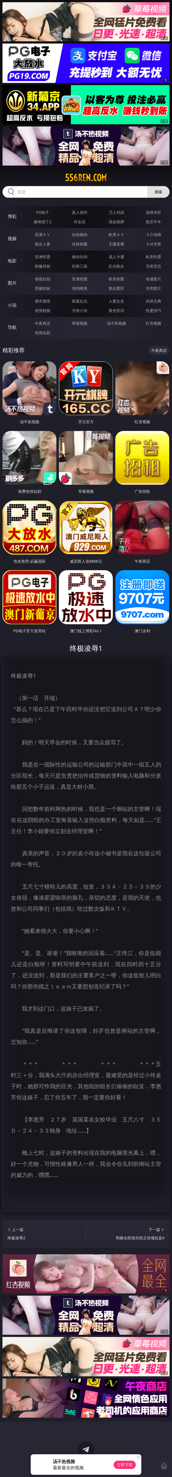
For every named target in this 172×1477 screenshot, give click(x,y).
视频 (12, 238)
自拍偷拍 (79, 234)
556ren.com (86, 177)
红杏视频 (153, 323)
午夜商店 (42, 323)
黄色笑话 (116, 310)
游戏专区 (153, 212)
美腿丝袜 (42, 288)
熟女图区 (116, 288)
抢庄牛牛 (153, 221)
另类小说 (79, 310)
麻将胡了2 (42, 221)
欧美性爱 (153, 256)
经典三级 (79, 266)
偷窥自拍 (42, 278)
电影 (12, 261)
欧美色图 (116, 278)
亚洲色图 (79, 278)
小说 (12, 305)
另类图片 (153, 288)
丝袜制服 (79, 244)
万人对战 (116, 212)
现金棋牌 (116, 221)
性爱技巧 (153, 310)
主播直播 (116, 244)
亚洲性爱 (42, 256)
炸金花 (79, 221)
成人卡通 (116, 256)
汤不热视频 (116, 323)
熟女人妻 (42, 244)
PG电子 (42, 212)
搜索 (158, 191)
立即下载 (124, 1464)
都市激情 (42, 301)
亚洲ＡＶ (42, 234)
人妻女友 (116, 301)
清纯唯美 (79, 288)
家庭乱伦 (79, 301)
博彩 (12, 216)
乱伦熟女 (116, 266)
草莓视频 (79, 323)
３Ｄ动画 (153, 234)
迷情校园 (42, 310)
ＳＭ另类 (153, 244)
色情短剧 (42, 332)
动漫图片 (153, 278)
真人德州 (79, 212)
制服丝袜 (42, 266)
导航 (12, 327)
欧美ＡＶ (116, 234)
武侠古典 (153, 301)
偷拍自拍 (79, 256)
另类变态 (153, 266)
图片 (12, 283)
